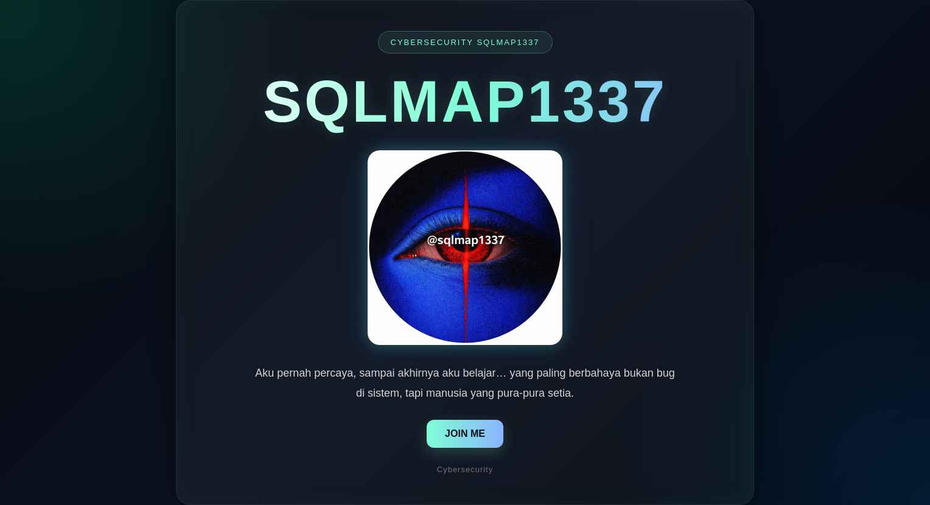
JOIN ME (465, 433)
